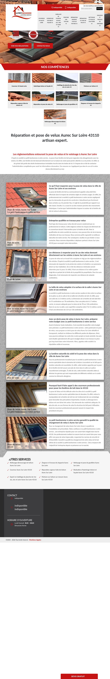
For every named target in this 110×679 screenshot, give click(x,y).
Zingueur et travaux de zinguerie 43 (100, 20)
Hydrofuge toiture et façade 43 (50, 20)
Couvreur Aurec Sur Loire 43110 (21, 470)
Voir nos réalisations (19, 46)
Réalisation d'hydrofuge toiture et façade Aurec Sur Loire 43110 (85, 471)
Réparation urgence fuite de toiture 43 (74, 20)
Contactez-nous (43, 46)
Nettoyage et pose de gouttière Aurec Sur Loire (86, 464)
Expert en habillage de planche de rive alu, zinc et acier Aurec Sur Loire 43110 (23, 478)
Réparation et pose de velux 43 (83, 20)
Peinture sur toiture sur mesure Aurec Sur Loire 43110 (55, 478)
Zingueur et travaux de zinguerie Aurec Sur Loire (55, 464)
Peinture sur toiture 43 (66, 20)
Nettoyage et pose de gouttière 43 (92, 20)
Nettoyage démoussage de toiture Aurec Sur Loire (21, 464)
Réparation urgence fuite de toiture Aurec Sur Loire (54, 471)
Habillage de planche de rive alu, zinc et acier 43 (58, 20)
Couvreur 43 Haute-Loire (42, 20)
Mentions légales (35, 540)
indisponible (56, 7)
